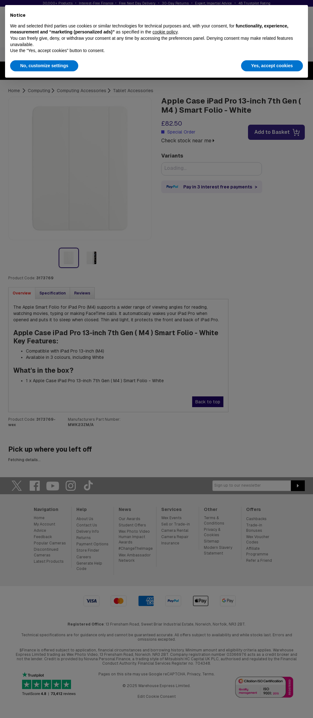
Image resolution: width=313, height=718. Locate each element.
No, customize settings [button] (44, 65)
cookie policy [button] (164, 31)
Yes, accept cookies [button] (272, 65)
